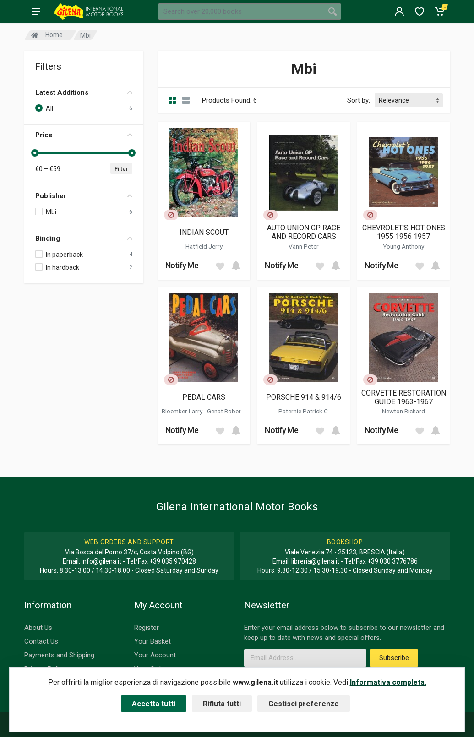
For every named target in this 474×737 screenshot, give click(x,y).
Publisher (83, 196)
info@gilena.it (101, 561)
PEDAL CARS (203, 397)
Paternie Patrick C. (303, 411)
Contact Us (41, 641)
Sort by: (358, 100)
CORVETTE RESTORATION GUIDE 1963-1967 (403, 397)
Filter (121, 168)
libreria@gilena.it (315, 561)
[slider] (35, 153)
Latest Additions (83, 92)
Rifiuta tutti (222, 703)
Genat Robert (226, 411)
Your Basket (152, 641)
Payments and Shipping (59, 655)
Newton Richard (403, 411)
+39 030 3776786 (392, 561)
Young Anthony (403, 246)
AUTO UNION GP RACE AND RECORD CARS (303, 232)
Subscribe (394, 658)
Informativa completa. (388, 682)
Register (146, 627)
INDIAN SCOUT (204, 232)
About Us (38, 627)
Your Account (155, 655)
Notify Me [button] (182, 265)
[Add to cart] (236, 265)
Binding (83, 238)
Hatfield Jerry (204, 246)
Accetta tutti (153, 703)
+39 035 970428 (172, 561)
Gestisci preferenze (303, 703)
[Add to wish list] (219, 265)
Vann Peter (304, 246)
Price (83, 135)
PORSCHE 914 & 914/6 (303, 397)
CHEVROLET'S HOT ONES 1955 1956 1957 (403, 232)
